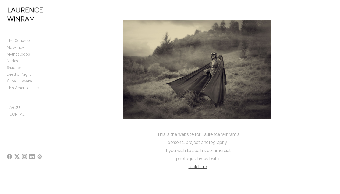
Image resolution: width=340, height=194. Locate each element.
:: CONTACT (17, 118)
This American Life (23, 91)
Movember (16, 51)
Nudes (12, 64)
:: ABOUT (14, 111)
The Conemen (19, 44)
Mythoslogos (18, 58)
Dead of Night (19, 78)
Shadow (14, 71)
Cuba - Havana (19, 84)
